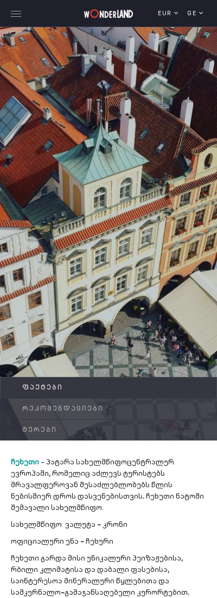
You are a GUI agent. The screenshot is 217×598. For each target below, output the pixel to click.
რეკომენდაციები (63, 409)
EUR (166, 14)
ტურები (39, 430)
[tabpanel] (108, 231)
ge (193, 14)
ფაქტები (42, 388)
